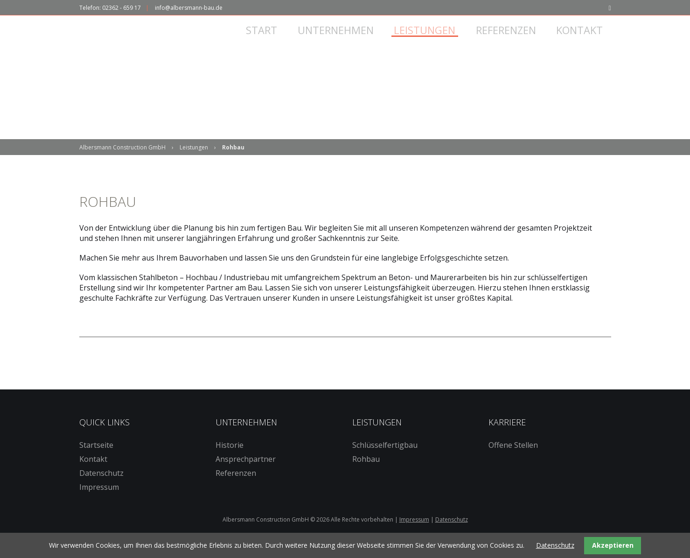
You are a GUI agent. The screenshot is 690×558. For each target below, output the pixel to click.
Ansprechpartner (246, 472)
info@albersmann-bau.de (189, 8)
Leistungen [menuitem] (434, 41)
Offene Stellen (513, 458)
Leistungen (194, 160)
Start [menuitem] (275, 41)
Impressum (99, 500)
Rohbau (366, 472)
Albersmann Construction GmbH (122, 160)
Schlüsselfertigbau (385, 458)
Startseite (96, 458)
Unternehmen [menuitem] (346, 41)
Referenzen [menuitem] (514, 41)
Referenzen (236, 486)
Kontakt (93, 472)
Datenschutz (101, 486)
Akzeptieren (613, 545)
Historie (230, 458)
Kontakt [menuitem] (586, 41)
